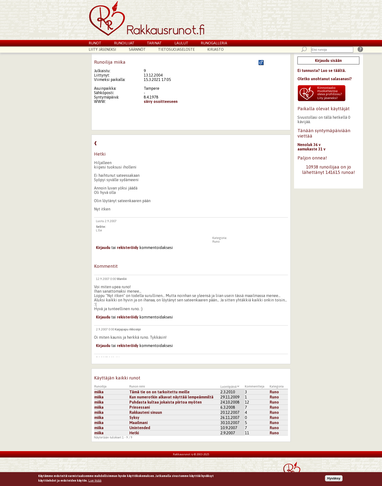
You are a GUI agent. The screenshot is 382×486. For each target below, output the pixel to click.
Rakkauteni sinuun (145, 412)
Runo (216, 241)
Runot (95, 43)
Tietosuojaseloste (176, 49)
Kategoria (277, 386)
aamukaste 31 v (311, 149)
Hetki (134, 433)
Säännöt (137, 49)
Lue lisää (94, 481)
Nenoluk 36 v (309, 144)
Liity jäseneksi (102, 49)
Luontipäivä (230, 386)
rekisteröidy (127, 247)
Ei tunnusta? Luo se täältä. (321, 70)
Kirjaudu (103, 247)
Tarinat (154, 43)
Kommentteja (254, 386)
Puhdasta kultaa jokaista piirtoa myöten (165, 402)
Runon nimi (137, 386)
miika (99, 392)
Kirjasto (215, 49)
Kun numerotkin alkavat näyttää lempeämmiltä (171, 397)
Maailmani (138, 422)
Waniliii (122, 279)
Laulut (181, 43)
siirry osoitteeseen (161, 101)
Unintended (139, 428)
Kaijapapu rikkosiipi (128, 329)
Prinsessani (139, 407)
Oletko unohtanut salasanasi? (324, 79)
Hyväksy (333, 479)
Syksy (134, 417)
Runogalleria (214, 43)
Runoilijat (124, 43)
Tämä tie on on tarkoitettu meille (159, 392)
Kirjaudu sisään (328, 60)
